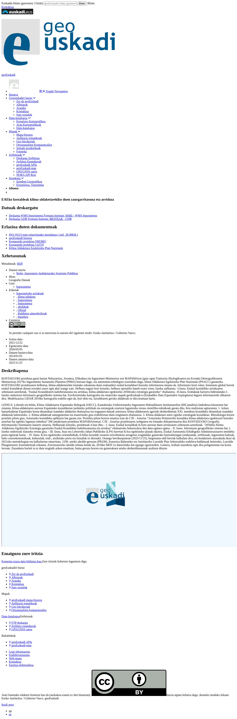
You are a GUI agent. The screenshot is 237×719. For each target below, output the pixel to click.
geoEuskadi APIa (26, 164)
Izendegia (16, 178)
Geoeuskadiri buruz (22, 98)
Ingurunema (25, 303)
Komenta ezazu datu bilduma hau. (21, 561)
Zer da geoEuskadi (27, 101)
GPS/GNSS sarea (26, 171)
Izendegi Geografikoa (29, 181)
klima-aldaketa (26, 296)
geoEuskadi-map (26, 168)
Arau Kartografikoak (28, 124)
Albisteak (22, 104)
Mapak (14, 131)
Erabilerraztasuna (19, 655)
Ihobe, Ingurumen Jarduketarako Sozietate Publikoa (47, 273)
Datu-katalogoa (20, 118)
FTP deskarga (18, 622)
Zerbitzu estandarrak (22, 626)
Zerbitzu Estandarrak (28, 161)
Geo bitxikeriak (25, 141)
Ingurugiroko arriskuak (30, 293)
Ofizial (22, 310)
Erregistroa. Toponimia (30, 184)
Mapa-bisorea (24, 134)
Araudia (21, 108)
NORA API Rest (26, 174)
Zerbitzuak (17, 154)
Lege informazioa (19, 651)
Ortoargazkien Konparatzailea (34, 144)
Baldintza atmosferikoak (32, 313)
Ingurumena (23, 286)
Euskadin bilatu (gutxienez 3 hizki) (22, 3)
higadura (23, 316)
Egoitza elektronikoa (21, 665)
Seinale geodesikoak (28, 148)
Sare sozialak (24, 114)
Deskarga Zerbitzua (28, 158)
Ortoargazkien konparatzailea (28, 610)
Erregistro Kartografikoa (31, 121)
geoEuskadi (8, 74)
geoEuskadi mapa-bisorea (25, 600)
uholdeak (23, 306)
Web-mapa (15, 658)
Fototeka (21, 151)
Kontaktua (7, 7)
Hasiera (13, 94)
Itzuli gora (7, 704)
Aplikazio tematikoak (29, 138)
